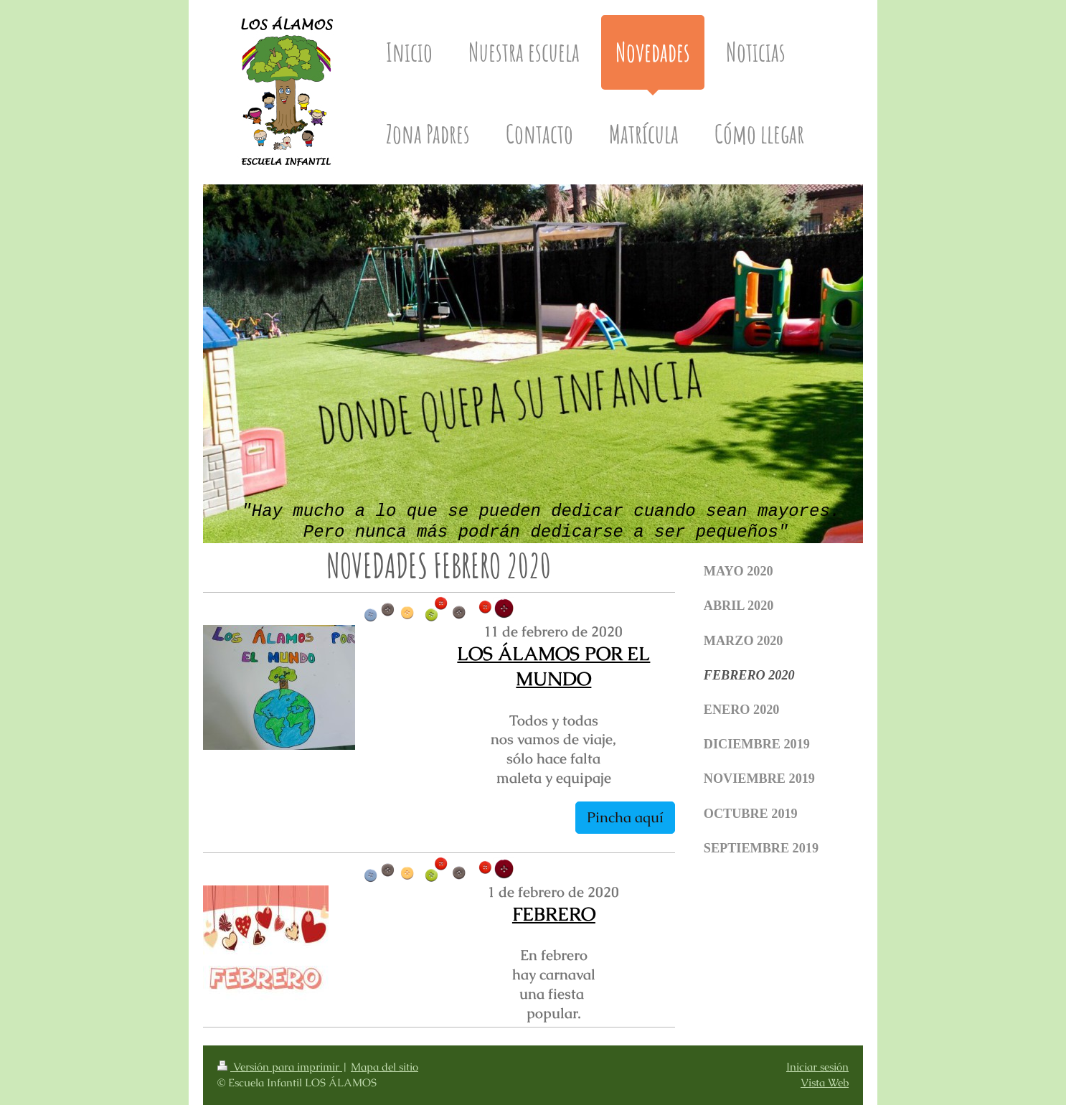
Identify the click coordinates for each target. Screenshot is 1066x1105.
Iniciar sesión (817, 1067)
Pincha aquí (625, 817)
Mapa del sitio (384, 1067)
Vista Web (825, 1083)
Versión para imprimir (279, 1067)
